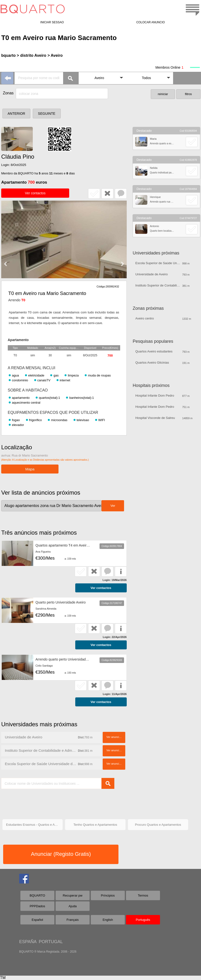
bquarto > (10, 55)
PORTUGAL (51, 941)
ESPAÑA (27, 941)
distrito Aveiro (33, 55)
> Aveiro (55, 55)
